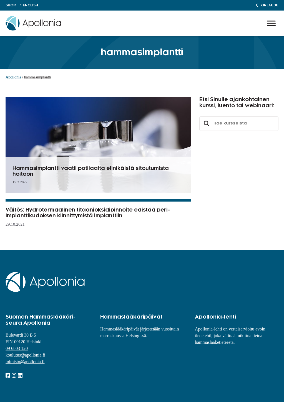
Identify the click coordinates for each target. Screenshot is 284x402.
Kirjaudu (269, 5)
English (30, 5)
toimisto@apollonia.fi (25, 361)
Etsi (205, 123)
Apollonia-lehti (208, 329)
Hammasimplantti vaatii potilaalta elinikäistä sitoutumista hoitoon (90, 171)
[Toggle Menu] (271, 23)
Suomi (11, 5)
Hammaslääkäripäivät (119, 329)
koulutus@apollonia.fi (25, 355)
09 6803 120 (17, 348)
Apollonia (13, 77)
